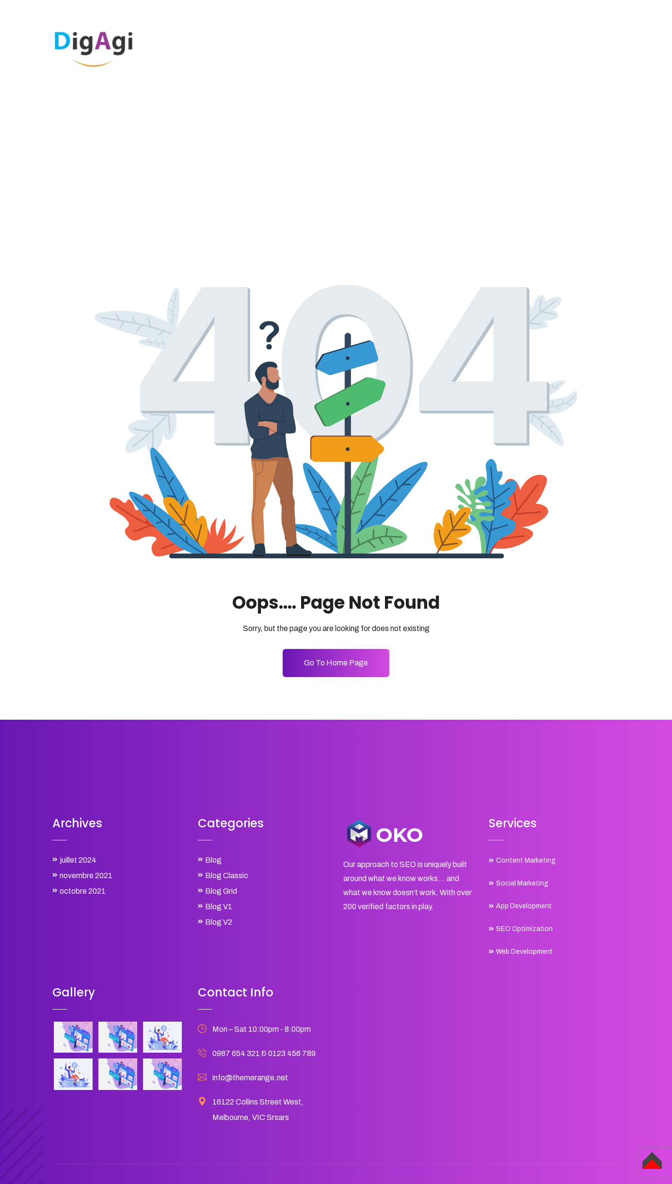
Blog (517, 48)
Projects (443, 48)
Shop (483, 48)
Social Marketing (522, 883)
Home (306, 48)
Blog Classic (226, 875)
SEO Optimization (524, 928)
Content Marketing (526, 860)
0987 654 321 (236, 1053)
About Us (348, 48)
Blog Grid (221, 891)
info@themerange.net (250, 1077)
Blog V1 (218, 906)
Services (396, 48)
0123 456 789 (292, 1053)
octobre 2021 (83, 891)
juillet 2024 (78, 860)
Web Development (524, 951)
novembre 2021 (86, 875)
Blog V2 (218, 922)
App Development (524, 906)
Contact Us (561, 48)
